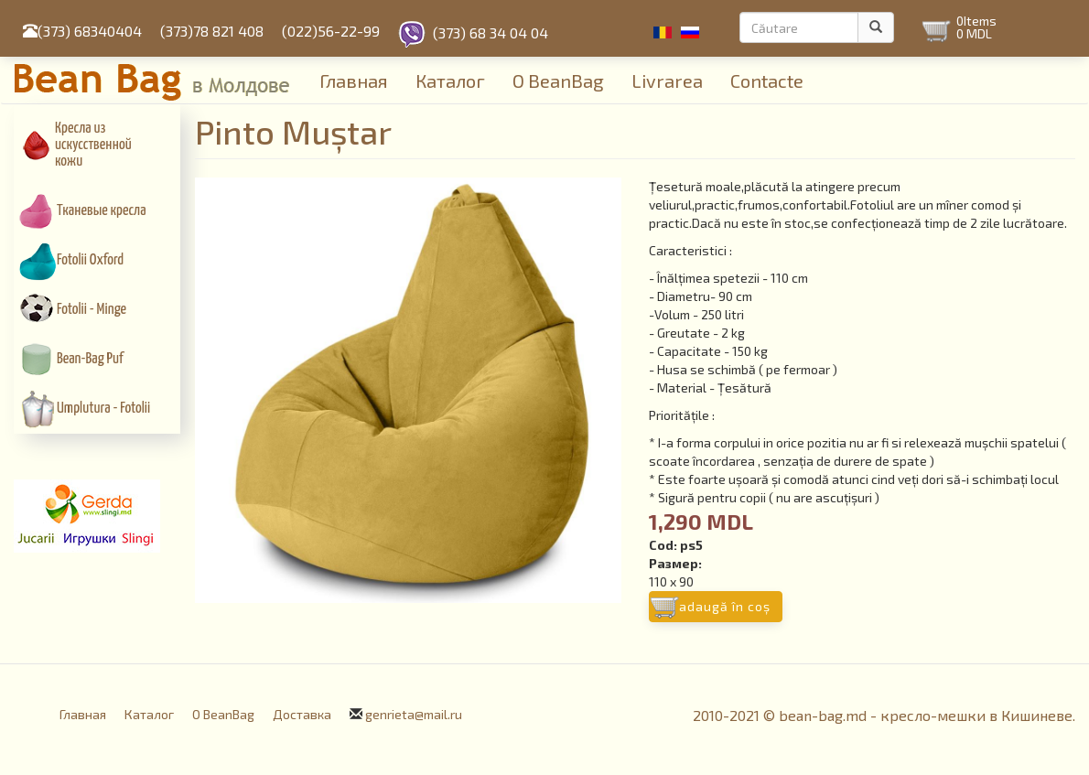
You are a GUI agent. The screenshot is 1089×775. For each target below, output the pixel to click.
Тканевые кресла (101, 211)
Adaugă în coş (725, 606)
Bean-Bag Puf (90, 359)
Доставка (302, 714)
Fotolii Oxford (90, 260)
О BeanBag (558, 80)
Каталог (450, 80)
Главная (353, 80)
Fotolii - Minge (91, 310)
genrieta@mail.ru (413, 714)
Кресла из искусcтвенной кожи (93, 145)
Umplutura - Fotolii (103, 408)
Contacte (766, 80)
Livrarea (667, 80)
